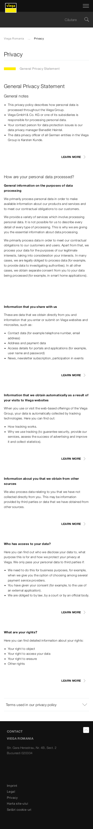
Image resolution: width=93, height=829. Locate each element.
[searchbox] (43, 20)
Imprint (12, 786)
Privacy (12, 798)
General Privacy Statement (40, 69)
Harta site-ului (17, 803)
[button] (46, 704)
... (29, 38)
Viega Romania (14, 38)
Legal (11, 791)
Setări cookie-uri (19, 810)
